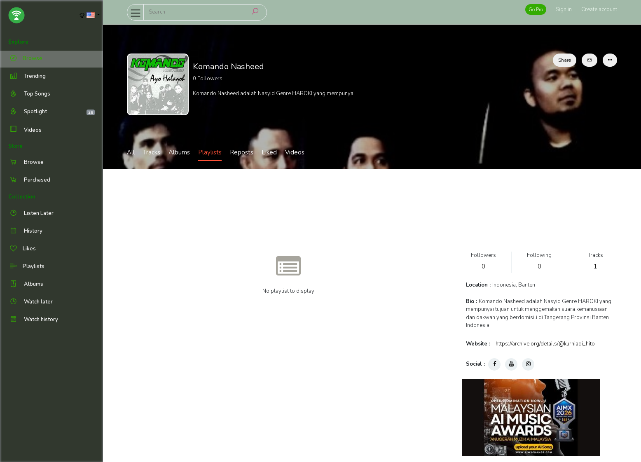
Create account (599, 9)
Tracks (151, 152)
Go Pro (536, 9)
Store (15, 146)
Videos (25, 130)
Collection (21, 197)
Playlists (210, 152)
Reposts (241, 152)
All (131, 152)
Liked (269, 152)
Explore (18, 42)
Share (564, 60)
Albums (179, 152)
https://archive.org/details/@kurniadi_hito (545, 344)
